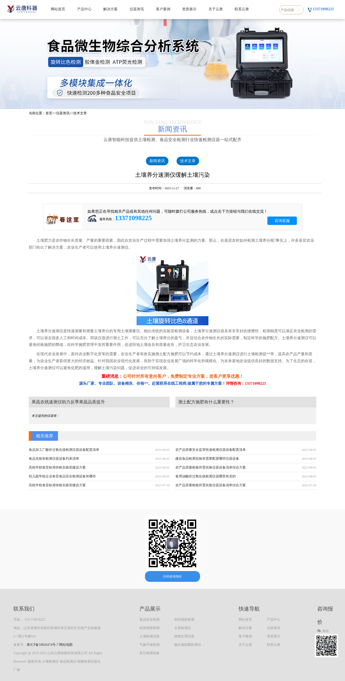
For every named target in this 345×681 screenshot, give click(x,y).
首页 (49, 113)
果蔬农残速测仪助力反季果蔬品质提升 (68, 402)
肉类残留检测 (149, 628)
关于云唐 (215, 9)
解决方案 (110, 9)
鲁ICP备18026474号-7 (42, 645)
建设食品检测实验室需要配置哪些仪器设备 (207, 458)
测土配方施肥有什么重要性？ (206, 402)
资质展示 (189, 9)
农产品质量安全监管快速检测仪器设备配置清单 (210, 450)
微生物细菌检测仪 (187, 645)
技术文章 (80, 113)
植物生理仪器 (184, 636)
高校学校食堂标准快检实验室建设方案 (57, 467)
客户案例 (163, 9)
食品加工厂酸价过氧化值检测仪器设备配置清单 (64, 450)
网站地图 (66, 645)
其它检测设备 (149, 653)
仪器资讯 (137, 9)
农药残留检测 (184, 619)
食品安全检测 (149, 619)
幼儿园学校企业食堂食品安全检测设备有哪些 (62, 476)
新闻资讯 (157, 161)
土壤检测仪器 (149, 636)
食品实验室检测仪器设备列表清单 (54, 458)
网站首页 (58, 9)
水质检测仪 (182, 628)
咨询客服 (282, 221)
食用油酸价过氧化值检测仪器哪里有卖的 (205, 476)
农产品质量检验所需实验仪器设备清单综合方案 (210, 467)
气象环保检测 (149, 645)
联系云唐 (242, 9)
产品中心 (84, 9)
